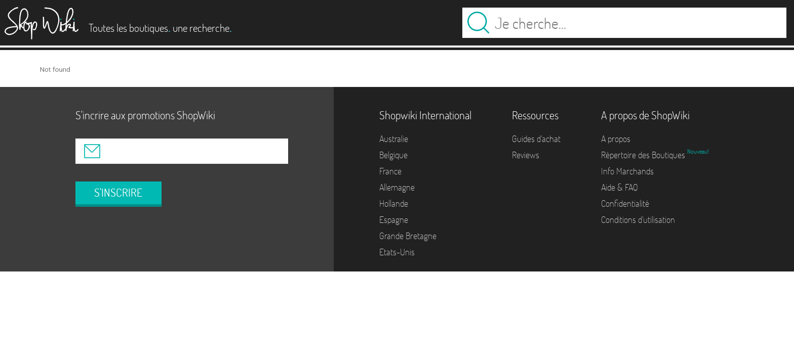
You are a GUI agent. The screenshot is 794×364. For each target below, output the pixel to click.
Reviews (525, 155)
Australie (393, 139)
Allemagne (397, 187)
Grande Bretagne (407, 236)
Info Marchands (627, 171)
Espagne (393, 219)
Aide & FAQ (619, 187)
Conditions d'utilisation (638, 219)
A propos (615, 139)
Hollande (393, 203)
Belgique (393, 155)
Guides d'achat (536, 139)
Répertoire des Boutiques (644, 155)
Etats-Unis (397, 252)
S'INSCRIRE (118, 193)
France (390, 171)
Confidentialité (625, 203)
